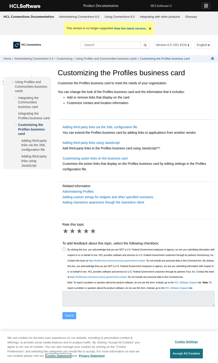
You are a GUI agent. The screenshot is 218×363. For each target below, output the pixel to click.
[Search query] (115, 45)
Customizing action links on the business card (95, 158)
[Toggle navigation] (206, 6)
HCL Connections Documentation (28, 16)
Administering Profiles (78, 191)
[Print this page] (213, 58)
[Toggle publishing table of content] (3, 81)
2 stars (72, 231)
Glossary (191, 16)
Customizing (64, 58)
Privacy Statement (92, 358)
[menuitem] (79, 17)
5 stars (93, 231)
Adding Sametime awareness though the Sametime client (103, 202)
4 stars (86, 231)
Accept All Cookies (186, 356)
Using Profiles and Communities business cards (106, 58)
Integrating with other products (160, 16)
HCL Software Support (185, 282)
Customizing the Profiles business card (165, 58)
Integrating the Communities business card (28, 102)
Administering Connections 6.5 (79, 16)
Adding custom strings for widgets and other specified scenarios (108, 197)
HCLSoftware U (161, 6)
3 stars (79, 231)
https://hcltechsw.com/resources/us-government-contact (117, 260)
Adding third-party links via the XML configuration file (34, 145)
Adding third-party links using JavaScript (34, 160)
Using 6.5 (120, 16)
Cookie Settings (186, 344)
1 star (65, 231)
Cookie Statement (58, 358)
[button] (13, 82)
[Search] (145, 45)
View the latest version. (130, 28)
